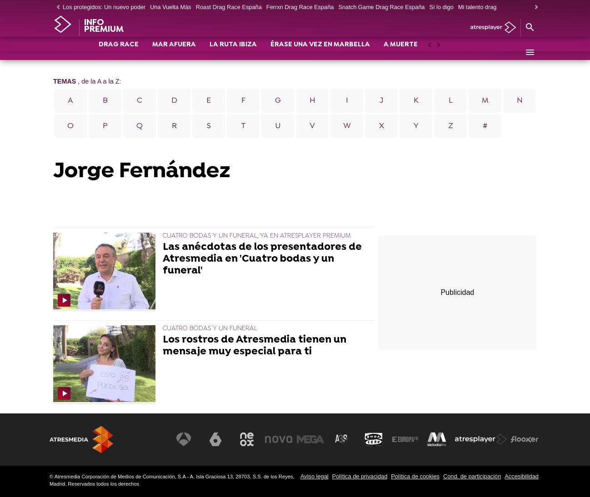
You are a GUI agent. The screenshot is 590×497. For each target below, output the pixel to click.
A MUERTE (401, 53)
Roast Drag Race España (229, 7)
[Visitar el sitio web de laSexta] (215, 439)
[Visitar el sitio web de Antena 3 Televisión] (183, 439)
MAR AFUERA (174, 53)
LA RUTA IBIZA (233, 53)
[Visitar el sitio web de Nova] (278, 439)
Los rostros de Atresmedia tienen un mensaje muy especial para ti (254, 346)
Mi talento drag (477, 7)
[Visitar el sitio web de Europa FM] (405, 439)
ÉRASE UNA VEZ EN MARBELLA (320, 53)
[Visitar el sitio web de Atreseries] (341, 439)
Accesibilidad (522, 476)
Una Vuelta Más (170, 7)
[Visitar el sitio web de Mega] (310, 439)
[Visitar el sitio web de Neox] (246, 439)
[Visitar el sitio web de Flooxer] (524, 439)
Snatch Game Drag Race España (381, 7)
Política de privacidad (360, 476)
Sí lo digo (441, 7)
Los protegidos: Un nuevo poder (104, 7)
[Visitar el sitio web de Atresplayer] (481, 439)
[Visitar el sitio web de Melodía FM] (436, 439)
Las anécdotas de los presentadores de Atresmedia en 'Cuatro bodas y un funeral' (262, 259)
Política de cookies (415, 476)
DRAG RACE (119, 53)
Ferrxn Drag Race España (300, 7)
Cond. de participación (472, 476)
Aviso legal (314, 476)
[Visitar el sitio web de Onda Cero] (373, 439)
